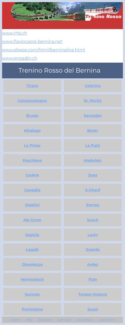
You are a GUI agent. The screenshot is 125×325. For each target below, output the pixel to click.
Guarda (93, 249)
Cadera (32, 175)
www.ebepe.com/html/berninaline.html (43, 49)
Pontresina (32, 309)
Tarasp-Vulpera (92, 294)
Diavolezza (32, 264)
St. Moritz (93, 100)
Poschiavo (32, 160)
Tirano (32, 85)
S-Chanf (92, 190)
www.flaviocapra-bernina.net (32, 41)
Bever (92, 130)
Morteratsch (32, 279)
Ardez (92, 264)
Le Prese (32, 145)
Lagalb (32, 249)
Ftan (92, 279)
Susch (93, 220)
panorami (107, 320)
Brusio (32, 115)
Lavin (93, 234)
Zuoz (93, 175)
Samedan (93, 115)
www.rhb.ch (14, 33)
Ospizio (32, 234)
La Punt (92, 145)
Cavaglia (32, 190)
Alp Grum (32, 220)
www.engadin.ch (19, 58)
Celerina (92, 85)
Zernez (92, 205)
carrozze (64, 320)
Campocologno (32, 100)
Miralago (32, 130)
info (29, 320)
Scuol (92, 309)
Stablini (32, 205)
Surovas (32, 294)
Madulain (92, 160)
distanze (44, 320)
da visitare (85, 320)
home (15, 320)
